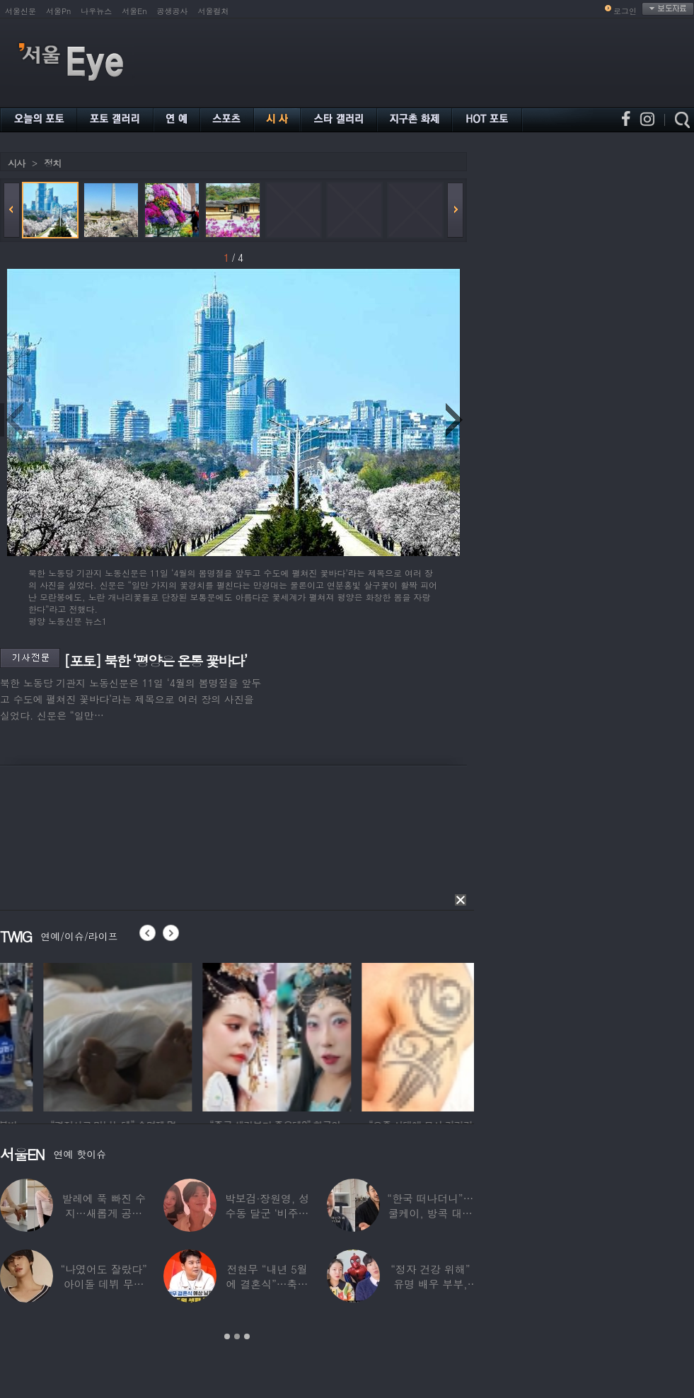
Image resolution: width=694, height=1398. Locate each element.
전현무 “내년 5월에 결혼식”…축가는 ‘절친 (267, 1283)
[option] (198, 1035)
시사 (16, 163)
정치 (52, 163)
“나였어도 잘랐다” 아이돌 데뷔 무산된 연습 (104, 1283)
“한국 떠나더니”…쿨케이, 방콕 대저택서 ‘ (430, 1213)
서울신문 (20, 11)
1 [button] (227, 1336)
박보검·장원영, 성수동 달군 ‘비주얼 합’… (267, 1213)
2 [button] (237, 1336)
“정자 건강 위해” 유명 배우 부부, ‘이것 (430, 1283)
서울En (134, 11)
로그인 (625, 11)
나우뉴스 (96, 11)
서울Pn (58, 11)
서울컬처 (213, 11)
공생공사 (172, 11)
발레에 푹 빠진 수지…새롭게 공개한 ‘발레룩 (104, 1213)
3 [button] (247, 1336)
